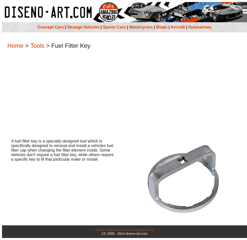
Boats (161, 27)
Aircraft (178, 27)
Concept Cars (51, 27)
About (111, 230)
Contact (124, 230)
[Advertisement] (124, 94)
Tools (37, 45)
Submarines (200, 27)
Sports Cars (114, 27)
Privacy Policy (143, 230)
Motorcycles (141, 27)
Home (15, 45)
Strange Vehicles (83, 27)
